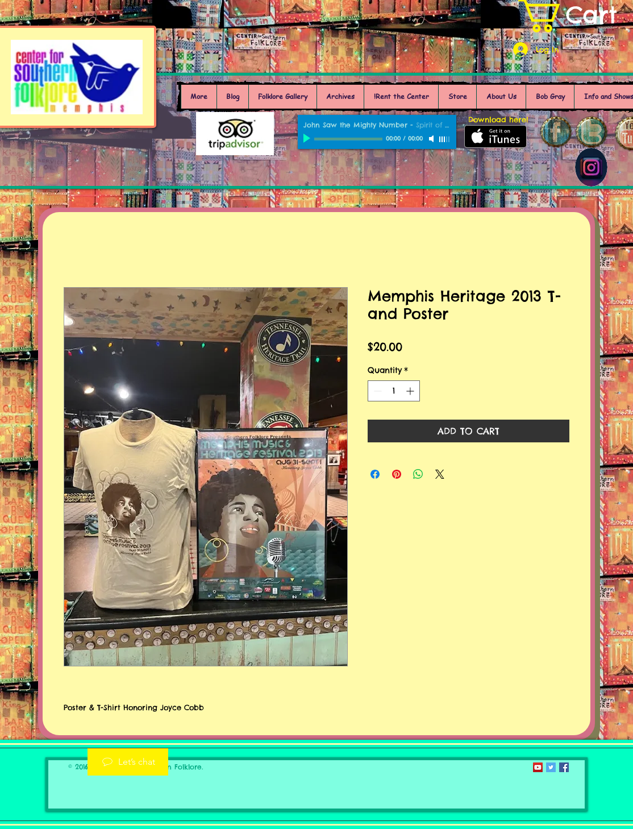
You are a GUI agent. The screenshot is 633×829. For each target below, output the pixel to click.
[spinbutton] (394, 391)
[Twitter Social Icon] (551, 767)
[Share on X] (440, 474)
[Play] (308, 138)
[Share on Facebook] (375, 474)
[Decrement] (376, 391)
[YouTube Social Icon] (538, 767)
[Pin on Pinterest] (396, 474)
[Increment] (411, 391)
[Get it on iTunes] (495, 136)
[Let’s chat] (128, 762)
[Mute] (432, 138)
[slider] (445, 139)
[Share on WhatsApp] (418, 474)
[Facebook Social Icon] (564, 767)
